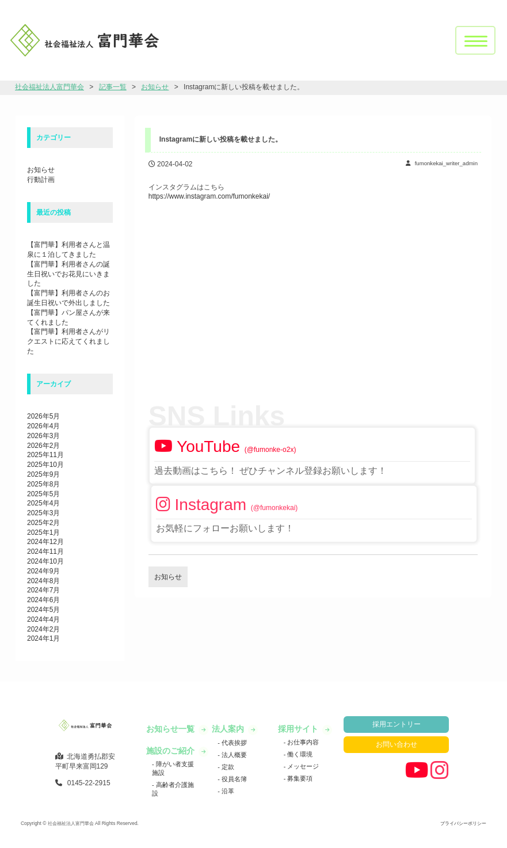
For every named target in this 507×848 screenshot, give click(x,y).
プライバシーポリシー (463, 823)
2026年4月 (43, 426)
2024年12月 (45, 542)
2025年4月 (43, 503)
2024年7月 (43, 590)
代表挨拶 (233, 742)
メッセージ (302, 766)
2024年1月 (43, 638)
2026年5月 (43, 416)
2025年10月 (45, 465)
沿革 (227, 791)
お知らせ (41, 170)
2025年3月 (43, 513)
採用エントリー (396, 724)
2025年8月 (43, 484)
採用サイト (299, 728)
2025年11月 (45, 455)
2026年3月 (43, 436)
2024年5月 (43, 610)
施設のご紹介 (171, 750)
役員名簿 (233, 778)
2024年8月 (43, 581)
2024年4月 (43, 619)
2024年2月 (43, 629)
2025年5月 (43, 494)
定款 (227, 766)
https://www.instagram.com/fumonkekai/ (209, 196)
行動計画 (41, 180)
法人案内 (229, 728)
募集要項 (298, 778)
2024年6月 (43, 600)
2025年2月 (43, 523)
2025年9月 (43, 474)
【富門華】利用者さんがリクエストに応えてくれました (68, 341)
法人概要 (233, 754)
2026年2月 (43, 446)
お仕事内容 (302, 742)
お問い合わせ (396, 744)
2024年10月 (45, 561)
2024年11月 (45, 551)
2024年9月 (43, 571)
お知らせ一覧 (171, 728)
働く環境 (298, 754)
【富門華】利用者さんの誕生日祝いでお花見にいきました (68, 274)
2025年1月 (43, 532)
